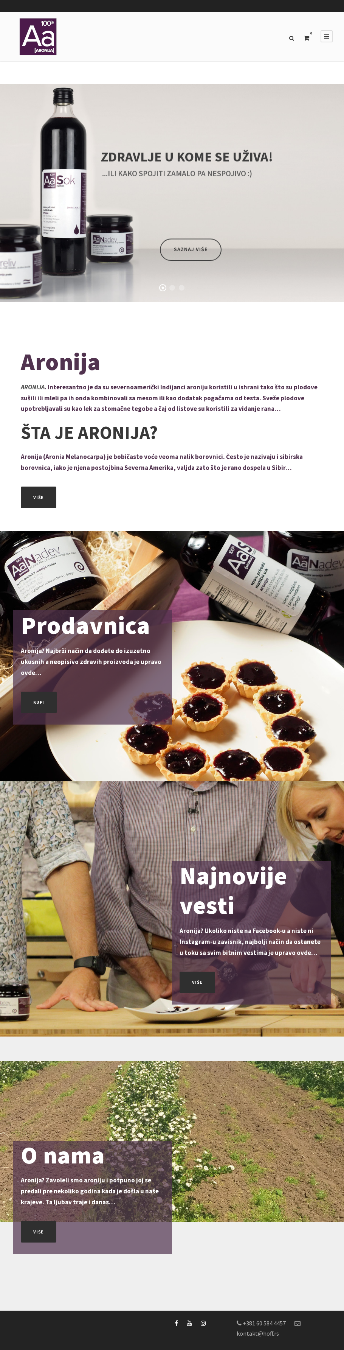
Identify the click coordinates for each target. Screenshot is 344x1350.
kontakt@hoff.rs (258, 1333)
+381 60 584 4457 (264, 1323)
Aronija (61, 361)
